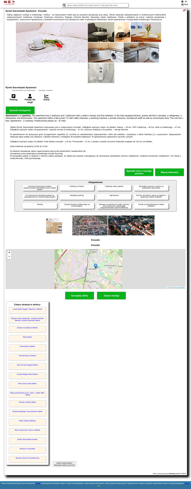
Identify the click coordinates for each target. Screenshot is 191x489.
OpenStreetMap (179, 288)
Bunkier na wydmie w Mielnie (27, 328)
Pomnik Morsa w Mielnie (27, 356)
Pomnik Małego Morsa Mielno (27, 374)
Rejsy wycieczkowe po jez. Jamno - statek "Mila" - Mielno (27, 394)
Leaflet (169, 288)
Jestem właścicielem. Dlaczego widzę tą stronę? (64, 464)
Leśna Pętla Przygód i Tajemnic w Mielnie (27, 309)
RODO (187, 483)
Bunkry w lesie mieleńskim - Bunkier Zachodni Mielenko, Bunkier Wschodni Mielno (27, 319)
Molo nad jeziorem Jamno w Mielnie (27, 430)
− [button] (9, 257)
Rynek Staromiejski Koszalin (27, 439)
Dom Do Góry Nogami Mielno (27, 365)
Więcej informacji (169, 172)
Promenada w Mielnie (27, 346)
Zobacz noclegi (111, 296)
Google (38, 483)
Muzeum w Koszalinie (27, 449)
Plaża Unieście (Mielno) (27, 421)
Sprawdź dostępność (20, 110)
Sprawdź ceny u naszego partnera (138, 172)
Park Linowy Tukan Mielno (27, 384)
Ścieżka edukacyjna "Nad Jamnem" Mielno (27, 411)
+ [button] (9, 253)
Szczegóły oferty (79, 296)
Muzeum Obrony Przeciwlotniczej (27, 458)
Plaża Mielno (27, 337)
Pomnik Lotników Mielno (27, 402)
